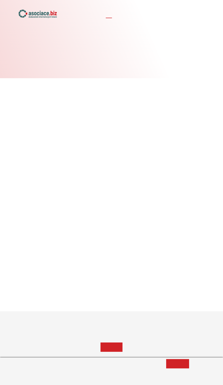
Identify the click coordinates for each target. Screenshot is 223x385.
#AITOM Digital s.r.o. (111, 61)
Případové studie (178, 15)
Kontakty (199, 15)
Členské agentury (152, 15)
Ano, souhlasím (177, 363)
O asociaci (108, 15)
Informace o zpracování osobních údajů (47, 381)
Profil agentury (111, 347)
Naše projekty (128, 15)
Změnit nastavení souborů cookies (95, 381)
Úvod (94, 15)
